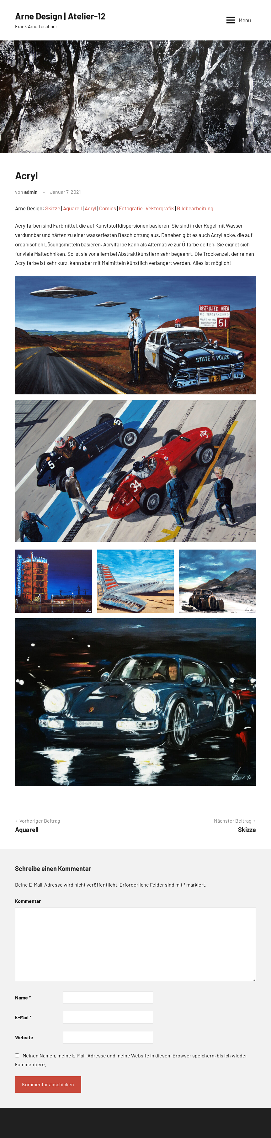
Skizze (52, 208)
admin (31, 192)
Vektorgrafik (160, 208)
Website (24, 1037)
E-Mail (23, 1017)
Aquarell (72, 208)
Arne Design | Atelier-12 (60, 16)
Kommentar (28, 901)
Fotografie (131, 208)
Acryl (90, 208)
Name (23, 997)
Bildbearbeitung (195, 208)
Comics (107, 208)
